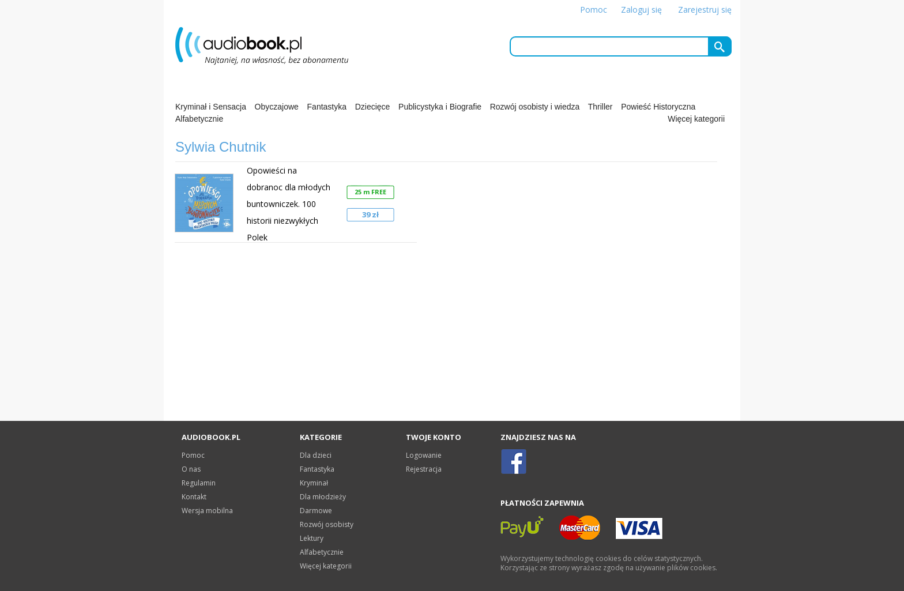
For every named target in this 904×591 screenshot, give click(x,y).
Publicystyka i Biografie (439, 106)
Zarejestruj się (705, 9)
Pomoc (593, 9)
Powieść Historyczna (658, 106)
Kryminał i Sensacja (210, 106)
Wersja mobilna (207, 510)
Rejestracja (424, 469)
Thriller (600, 106)
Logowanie (424, 455)
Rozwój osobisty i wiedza (535, 106)
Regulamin (199, 483)
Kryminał (314, 483)
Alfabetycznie (199, 118)
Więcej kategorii (696, 118)
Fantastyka (326, 106)
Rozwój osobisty (326, 524)
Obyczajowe (277, 106)
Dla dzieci (316, 455)
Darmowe (316, 510)
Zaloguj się (641, 9)
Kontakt (194, 497)
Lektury (311, 538)
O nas (191, 469)
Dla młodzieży (323, 497)
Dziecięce (372, 106)
